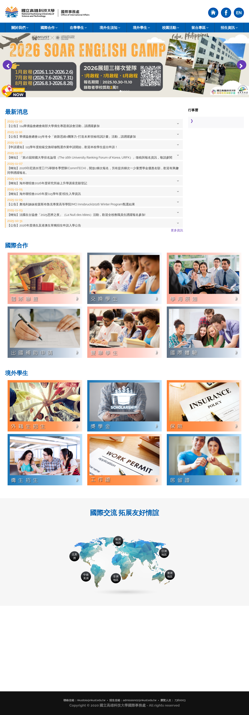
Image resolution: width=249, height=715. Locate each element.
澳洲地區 (170, 574)
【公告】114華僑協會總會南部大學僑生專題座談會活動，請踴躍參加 (53, 124)
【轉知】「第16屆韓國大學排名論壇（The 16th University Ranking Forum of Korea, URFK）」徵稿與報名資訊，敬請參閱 (89, 155)
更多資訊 (177, 230)
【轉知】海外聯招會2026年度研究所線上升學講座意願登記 (47, 181)
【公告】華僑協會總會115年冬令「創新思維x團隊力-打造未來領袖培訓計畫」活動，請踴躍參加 (71, 134)
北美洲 (74, 556)
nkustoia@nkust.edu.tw (91, 700)
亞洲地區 (164, 553)
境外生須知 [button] (110, 27)
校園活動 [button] (170, 27)
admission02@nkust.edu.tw (140, 700)
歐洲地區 (118, 541)
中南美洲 (86, 576)
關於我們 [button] (19, 27)
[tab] (94, 123)
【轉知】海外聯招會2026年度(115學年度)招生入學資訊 (44, 191)
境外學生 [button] (141, 27)
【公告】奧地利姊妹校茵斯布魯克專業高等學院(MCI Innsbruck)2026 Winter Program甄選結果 (71, 202)
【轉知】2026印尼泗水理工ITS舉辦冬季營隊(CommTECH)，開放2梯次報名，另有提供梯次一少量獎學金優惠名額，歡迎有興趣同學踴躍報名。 (93, 168)
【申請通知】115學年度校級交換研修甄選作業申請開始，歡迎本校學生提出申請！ (62, 145)
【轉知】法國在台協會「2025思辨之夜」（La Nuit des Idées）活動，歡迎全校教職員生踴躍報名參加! (76, 212)
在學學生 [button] (78, 27)
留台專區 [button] (199, 27)
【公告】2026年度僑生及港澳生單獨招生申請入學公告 (44, 223)
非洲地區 (116, 578)
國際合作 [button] (49, 27)
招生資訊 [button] (229, 27)
